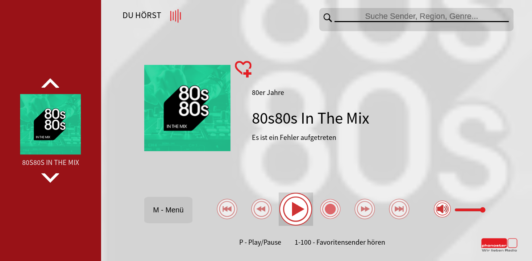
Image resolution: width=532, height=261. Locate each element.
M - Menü (168, 210)
